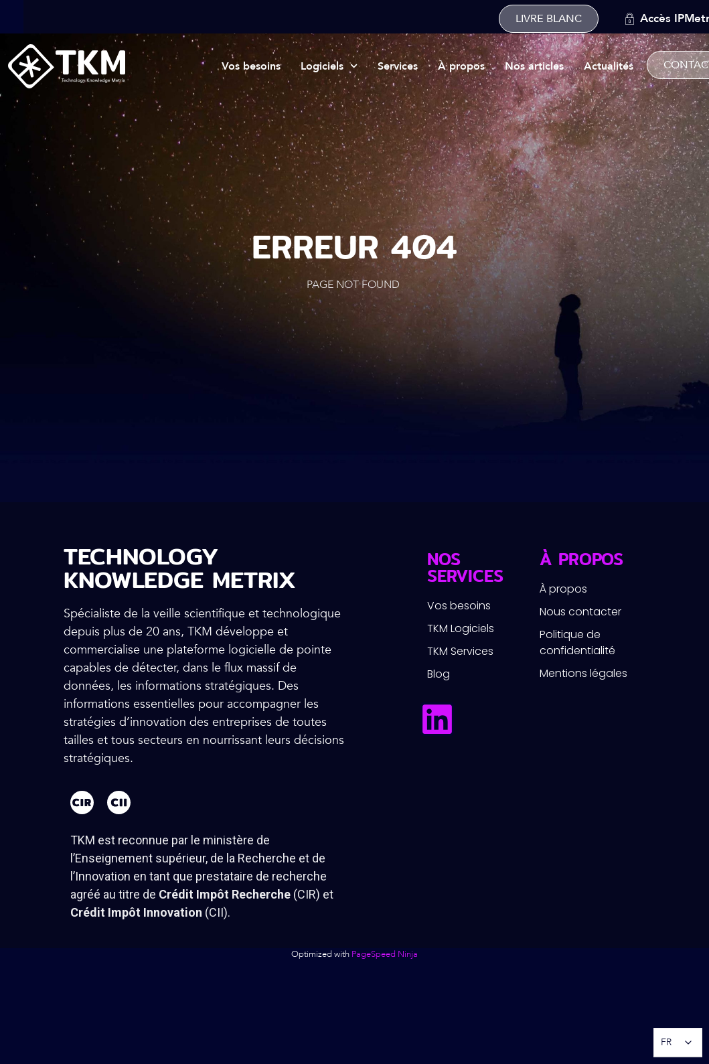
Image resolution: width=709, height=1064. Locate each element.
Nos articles (534, 66)
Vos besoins (251, 66)
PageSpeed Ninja (384, 954)
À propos (461, 66)
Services (398, 66)
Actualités (608, 66)
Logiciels (329, 66)
